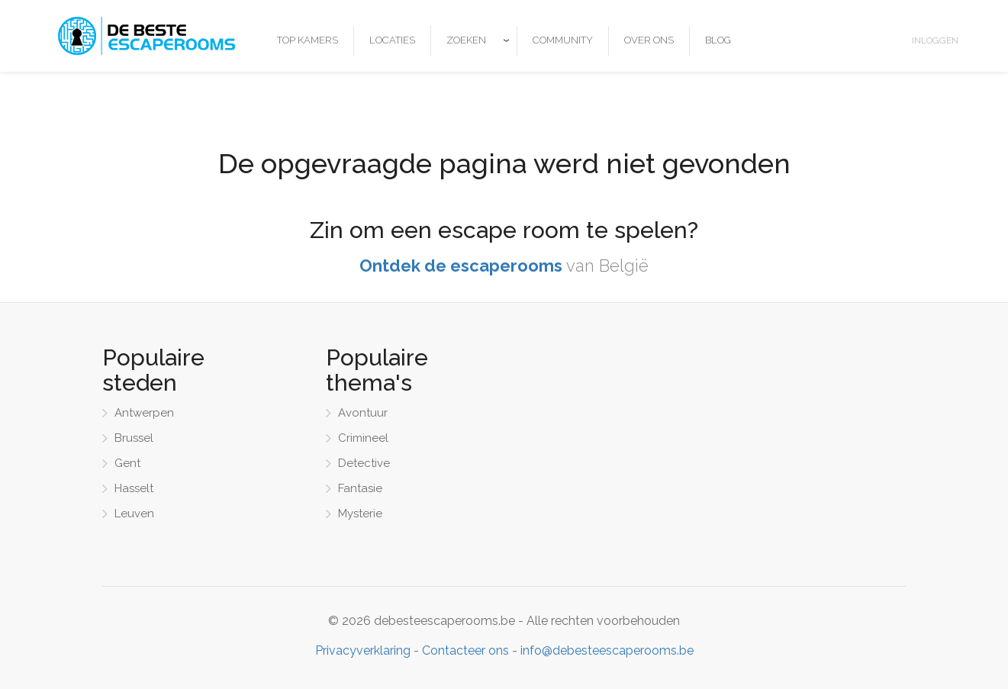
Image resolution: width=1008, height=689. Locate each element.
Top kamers (307, 40)
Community (563, 40)
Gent (127, 463)
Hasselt (133, 488)
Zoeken (466, 40)
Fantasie (360, 488)
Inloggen (935, 40)
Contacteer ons (465, 650)
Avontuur (363, 413)
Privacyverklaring (363, 650)
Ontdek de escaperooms (460, 265)
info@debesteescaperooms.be (607, 650)
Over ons (649, 40)
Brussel (133, 438)
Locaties (392, 40)
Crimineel (363, 438)
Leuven (134, 513)
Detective (364, 463)
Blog (718, 40)
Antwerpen (144, 413)
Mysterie (360, 513)
